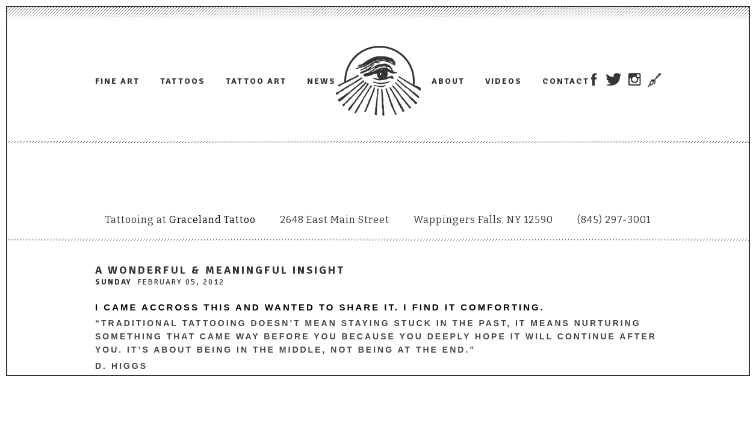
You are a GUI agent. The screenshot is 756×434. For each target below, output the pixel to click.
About (448, 81)
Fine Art (117, 81)
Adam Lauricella (378, 81)
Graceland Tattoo (212, 219)
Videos (503, 81)
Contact (565, 81)
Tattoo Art (256, 81)
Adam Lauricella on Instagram (635, 79)
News (321, 81)
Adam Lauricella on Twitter (614, 79)
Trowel (653, 80)
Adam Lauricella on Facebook (594, 79)
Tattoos (182, 81)
